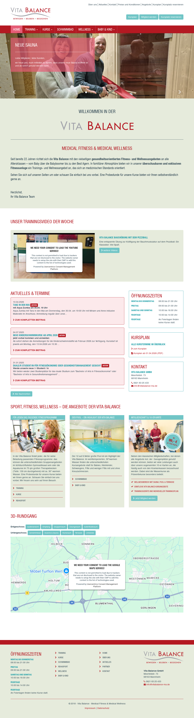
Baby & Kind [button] (106, 29)
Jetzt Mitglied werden (144, 498)
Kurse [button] (47, 29)
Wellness (61, 671)
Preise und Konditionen (129, 4)
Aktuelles (103, 4)
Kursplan (157, 4)
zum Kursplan (139, 348)
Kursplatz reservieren (173, 4)
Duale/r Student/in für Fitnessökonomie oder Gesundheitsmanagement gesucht (57, 365)
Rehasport (19, 500)
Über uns (92, 4)
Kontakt (112, 4)
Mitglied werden (148, 17)
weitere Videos (109, 250)
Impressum (90, 708)
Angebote (146, 4)
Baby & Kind (78, 485)
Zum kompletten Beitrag (29, 320)
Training (18, 488)
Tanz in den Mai (21, 304)
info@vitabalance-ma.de (145, 386)
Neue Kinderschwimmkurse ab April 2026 (35, 335)
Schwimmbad (65, 29)
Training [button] (31, 29)
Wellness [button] (85, 29)
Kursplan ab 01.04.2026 (147, 353)
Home (16, 29)
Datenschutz (103, 708)
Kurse (17, 494)
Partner (104, 666)
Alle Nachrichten (21, 394)
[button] (14, 92)
